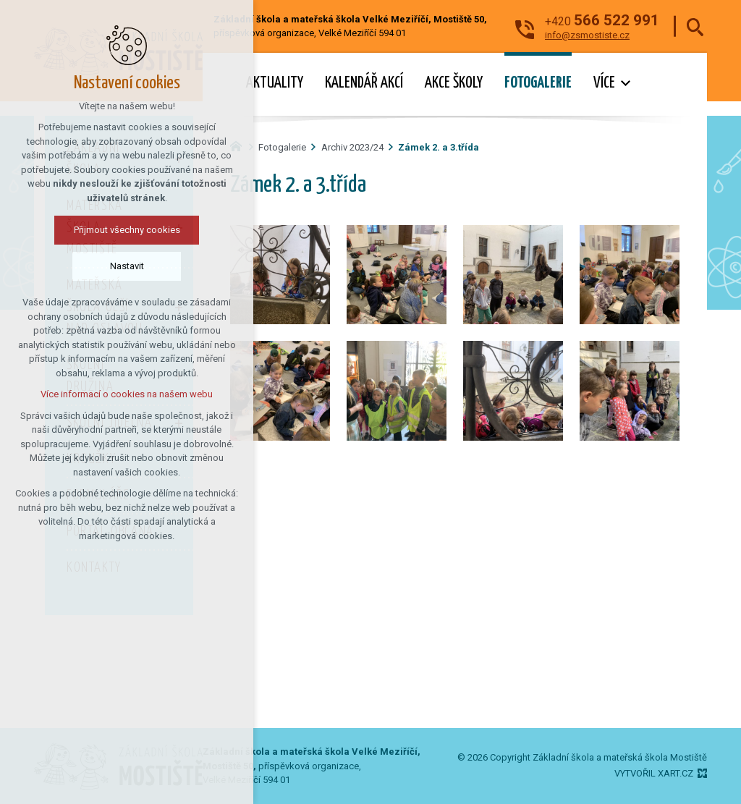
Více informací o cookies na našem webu (127, 394)
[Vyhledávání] (695, 26)
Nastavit (127, 266)
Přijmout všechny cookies (127, 229)
